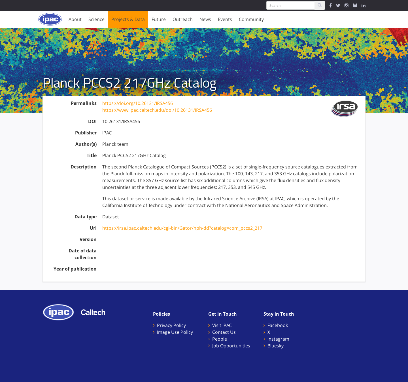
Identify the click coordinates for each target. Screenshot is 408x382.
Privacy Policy (171, 325)
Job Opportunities (231, 346)
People (219, 339)
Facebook (277, 325)
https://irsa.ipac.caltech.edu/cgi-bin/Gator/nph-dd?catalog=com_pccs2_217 (182, 228)
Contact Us (224, 332)
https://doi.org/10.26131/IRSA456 (137, 103)
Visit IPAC (222, 325)
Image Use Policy (175, 332)
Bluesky (275, 346)
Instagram (278, 339)
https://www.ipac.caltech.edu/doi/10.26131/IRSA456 (157, 110)
